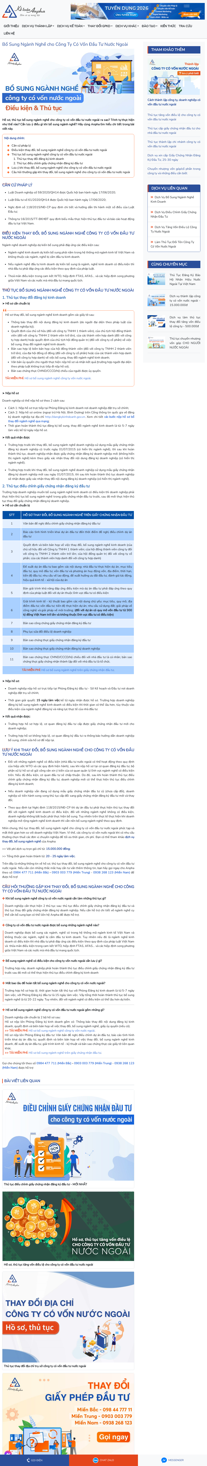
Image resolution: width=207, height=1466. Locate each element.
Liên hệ (9, 34)
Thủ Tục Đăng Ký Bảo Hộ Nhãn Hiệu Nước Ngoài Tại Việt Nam (185, 279)
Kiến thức (168, 26)
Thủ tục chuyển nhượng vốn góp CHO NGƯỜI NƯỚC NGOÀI (185, 343)
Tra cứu (185, 26)
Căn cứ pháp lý (21, 146)
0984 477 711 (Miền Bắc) (31, 872)
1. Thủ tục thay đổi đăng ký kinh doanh (38, 159)
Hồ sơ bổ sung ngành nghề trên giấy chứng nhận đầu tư (77, 670)
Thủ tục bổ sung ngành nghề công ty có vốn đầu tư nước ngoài (52, 154)
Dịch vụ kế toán (70, 26)
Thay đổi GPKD (99, 26)
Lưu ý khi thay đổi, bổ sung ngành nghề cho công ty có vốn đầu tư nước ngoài (62, 168)
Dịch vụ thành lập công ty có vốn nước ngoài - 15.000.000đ (185, 300)
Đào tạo (148, 26)
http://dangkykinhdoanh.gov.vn (65, 417)
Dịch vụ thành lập (37, 26)
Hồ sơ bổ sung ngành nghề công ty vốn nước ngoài (58, 378)
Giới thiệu (11, 26)
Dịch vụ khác (126, 26)
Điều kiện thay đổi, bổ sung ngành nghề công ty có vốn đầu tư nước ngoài (59, 150)
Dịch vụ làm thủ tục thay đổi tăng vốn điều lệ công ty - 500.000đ (185, 321)
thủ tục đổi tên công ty (177, 242)
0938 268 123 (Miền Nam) (111, 872)
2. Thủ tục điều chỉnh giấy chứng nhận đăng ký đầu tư (48, 163)
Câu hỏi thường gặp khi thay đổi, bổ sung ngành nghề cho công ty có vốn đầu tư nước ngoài (71, 172)
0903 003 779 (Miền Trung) (71, 872)
